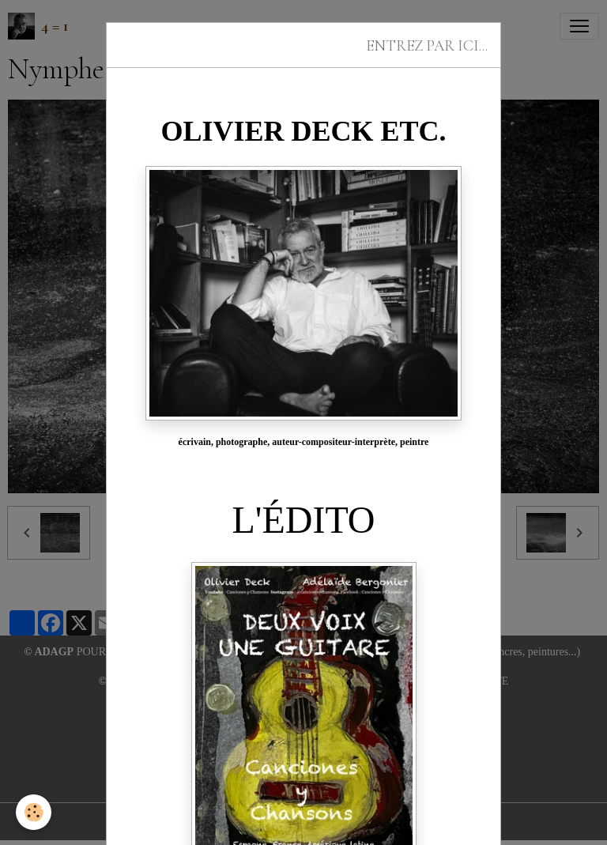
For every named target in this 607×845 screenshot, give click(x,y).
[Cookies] (33, 812)
